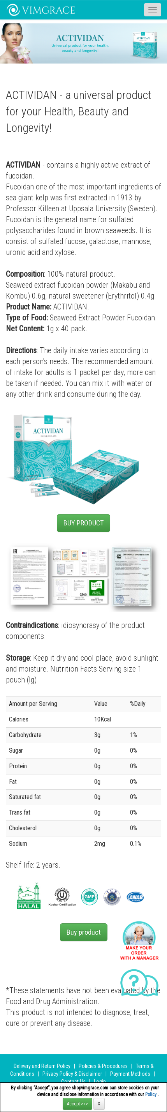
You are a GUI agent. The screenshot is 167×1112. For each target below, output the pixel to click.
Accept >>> (77, 1104)
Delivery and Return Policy (42, 1066)
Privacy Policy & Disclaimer (72, 1074)
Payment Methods (130, 1074)
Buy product (84, 932)
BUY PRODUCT (83, 523)
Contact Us (73, 1081)
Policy (151, 1094)
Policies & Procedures (103, 1066)
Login (100, 1081)
